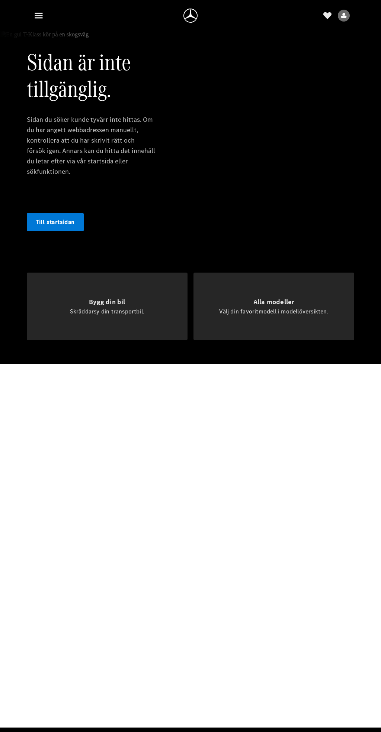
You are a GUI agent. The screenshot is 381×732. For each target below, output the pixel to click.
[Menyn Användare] (343, 15)
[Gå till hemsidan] (190, 15)
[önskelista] (327, 16)
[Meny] (39, 15)
